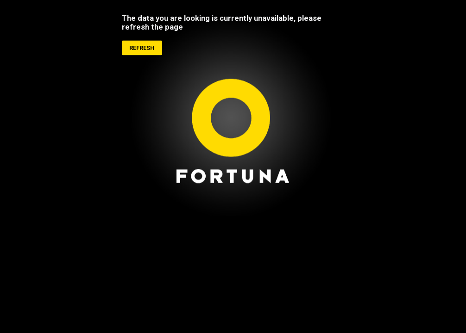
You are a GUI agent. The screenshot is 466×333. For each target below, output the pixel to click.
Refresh (141, 48)
